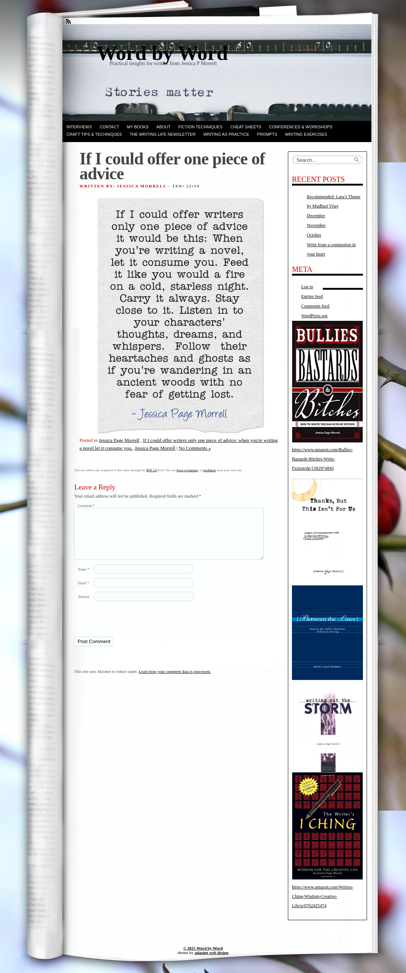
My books (138, 127)
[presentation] (125, 627)
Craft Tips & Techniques (94, 134)
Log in (307, 286)
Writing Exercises (306, 134)
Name (83, 578)
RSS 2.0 (151, 470)
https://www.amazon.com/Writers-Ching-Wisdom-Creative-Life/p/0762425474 (322, 896)
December (316, 215)
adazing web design (211, 952)
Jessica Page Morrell (119, 440)
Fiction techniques (200, 127)
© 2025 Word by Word (203, 948)
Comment (86, 506)
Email (83, 592)
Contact (109, 127)
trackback (209, 470)
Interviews (79, 127)
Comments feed (315, 306)
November (316, 225)
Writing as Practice (226, 134)
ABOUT (163, 127)
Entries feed (312, 296)
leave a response (187, 470)
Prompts (267, 134)
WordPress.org (314, 315)
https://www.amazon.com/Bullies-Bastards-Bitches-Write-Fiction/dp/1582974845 (322, 459)
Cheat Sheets (245, 127)
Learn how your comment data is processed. (175, 680)
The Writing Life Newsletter (162, 134)
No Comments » (195, 448)
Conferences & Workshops (300, 127)
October (314, 235)
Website (84, 606)
